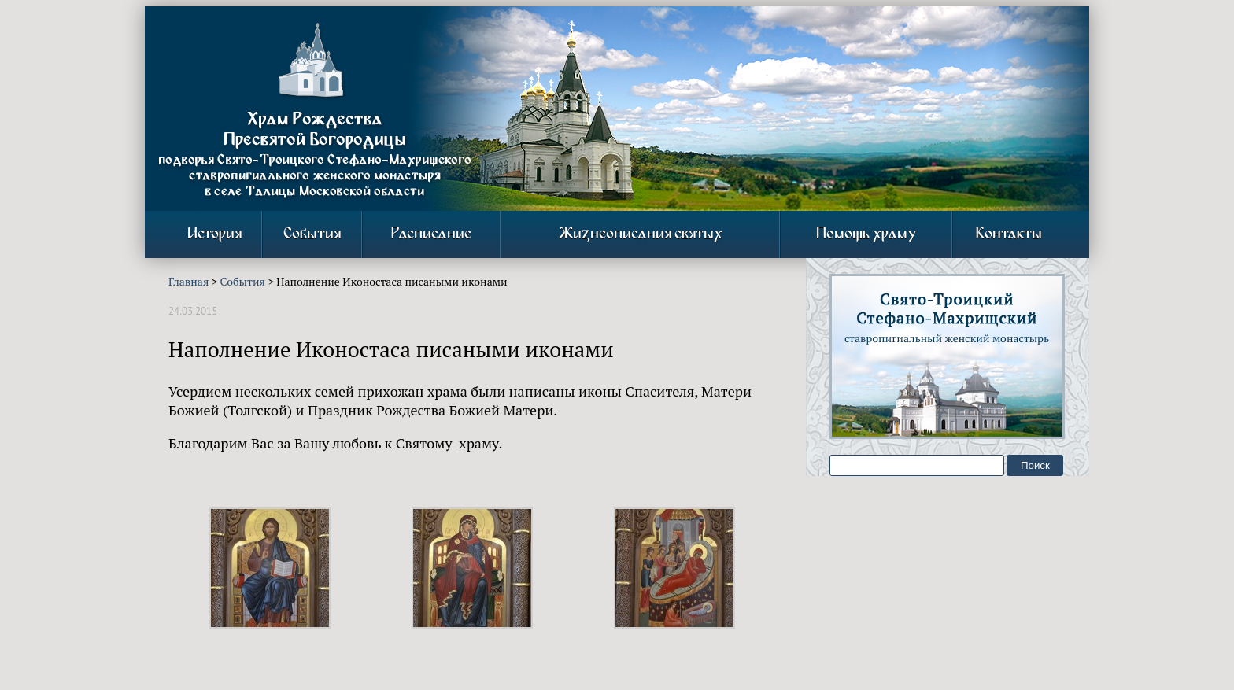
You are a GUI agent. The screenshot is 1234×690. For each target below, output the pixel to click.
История (214, 234)
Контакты (1009, 234)
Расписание (431, 234)
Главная (188, 281)
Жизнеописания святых (640, 234)
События (312, 234)
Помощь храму (866, 234)
